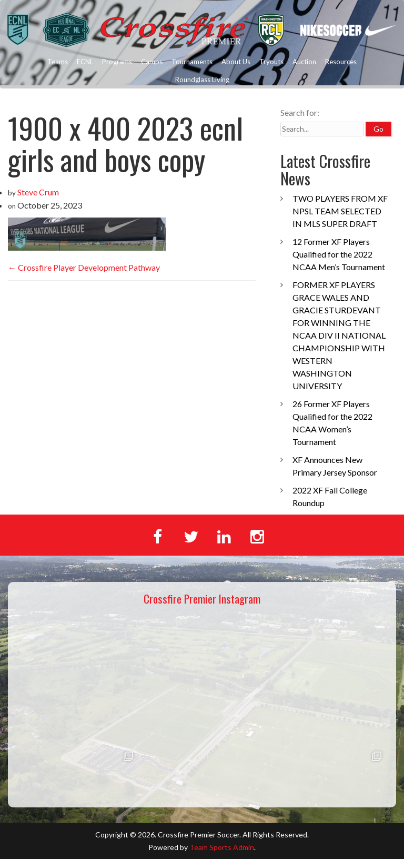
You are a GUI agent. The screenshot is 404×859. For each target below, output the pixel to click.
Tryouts (271, 61)
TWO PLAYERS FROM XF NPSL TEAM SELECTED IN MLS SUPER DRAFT (340, 211)
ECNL (85, 61)
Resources (341, 61)
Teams (57, 61)
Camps (152, 61)
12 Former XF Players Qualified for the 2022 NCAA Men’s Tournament (338, 254)
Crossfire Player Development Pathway (84, 267)
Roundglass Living (202, 79)
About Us (235, 61)
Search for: (299, 112)
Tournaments (192, 61)
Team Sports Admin (221, 847)
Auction (304, 61)
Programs (117, 61)
